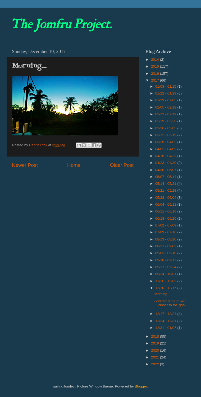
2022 (155, 364)
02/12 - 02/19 (166, 114)
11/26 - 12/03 (166, 281)
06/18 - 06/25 (166, 218)
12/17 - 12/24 (166, 314)
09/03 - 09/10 (166, 253)
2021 (155, 357)
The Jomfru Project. (61, 24)
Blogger (141, 386)
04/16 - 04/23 (166, 156)
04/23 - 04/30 (166, 163)
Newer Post (25, 165)
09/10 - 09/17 (166, 260)
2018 (155, 336)
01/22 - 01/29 (166, 93)
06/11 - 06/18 (166, 211)
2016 (155, 73)
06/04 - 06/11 (166, 204)
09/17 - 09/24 (166, 267)
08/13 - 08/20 (166, 239)
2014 (155, 60)
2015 (155, 66)
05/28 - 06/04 (166, 198)
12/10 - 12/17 (166, 288)
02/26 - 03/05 (166, 128)
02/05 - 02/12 (166, 107)
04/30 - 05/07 (166, 170)
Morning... (162, 294)
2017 (155, 80)
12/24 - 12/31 (166, 321)
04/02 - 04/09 (166, 149)
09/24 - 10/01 (166, 274)
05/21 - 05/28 (166, 190)
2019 (155, 343)
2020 (155, 350)
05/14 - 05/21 (166, 184)
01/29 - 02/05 (166, 100)
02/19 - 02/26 (166, 121)
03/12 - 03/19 (166, 135)
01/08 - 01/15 (166, 86)
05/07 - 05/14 (166, 177)
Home (73, 165)
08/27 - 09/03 (166, 246)
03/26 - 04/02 (166, 142)
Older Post (122, 165)
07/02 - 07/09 (166, 225)
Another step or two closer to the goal (170, 303)
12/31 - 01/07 (166, 328)
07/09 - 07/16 (166, 232)
